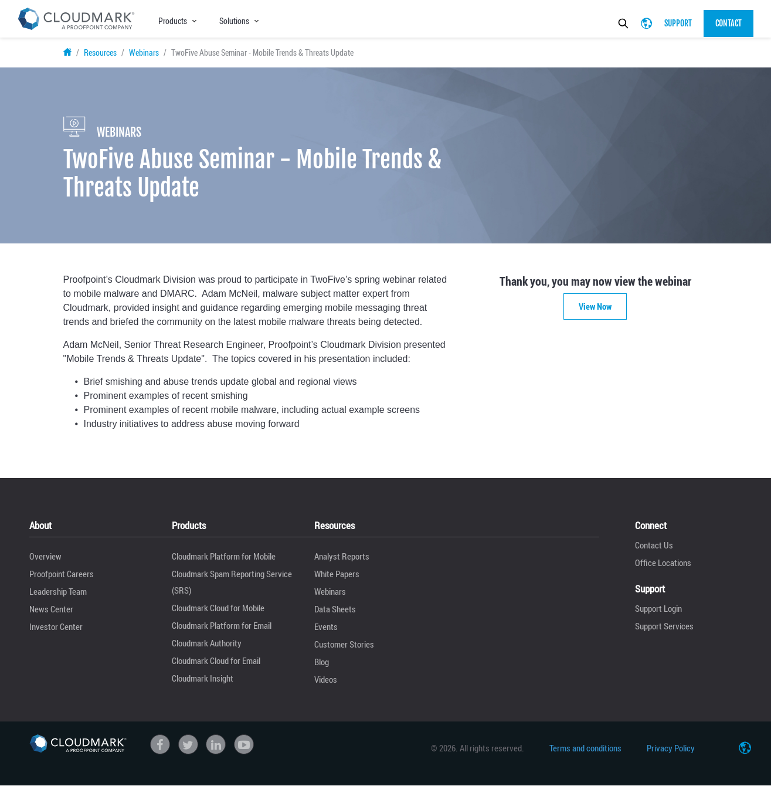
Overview (45, 556)
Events (326, 626)
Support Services (664, 626)
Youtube (244, 744)
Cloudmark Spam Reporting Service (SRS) (232, 582)
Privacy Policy (671, 748)
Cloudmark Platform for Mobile (224, 556)
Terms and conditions (585, 748)
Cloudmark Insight (202, 678)
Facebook (160, 744)
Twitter (188, 744)
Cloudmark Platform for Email (221, 625)
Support (678, 23)
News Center (51, 609)
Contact (728, 23)
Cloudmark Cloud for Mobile (218, 608)
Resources (100, 52)
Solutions (234, 20)
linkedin (216, 744)
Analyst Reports (341, 556)
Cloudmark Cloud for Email (216, 660)
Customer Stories (344, 644)
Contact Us (654, 545)
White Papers (336, 574)
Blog (321, 662)
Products (172, 20)
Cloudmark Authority (207, 643)
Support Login (658, 608)
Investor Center (56, 626)
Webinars (144, 52)
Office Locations (663, 562)
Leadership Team (58, 591)
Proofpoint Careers (61, 574)
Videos (325, 679)
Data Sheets (335, 609)
